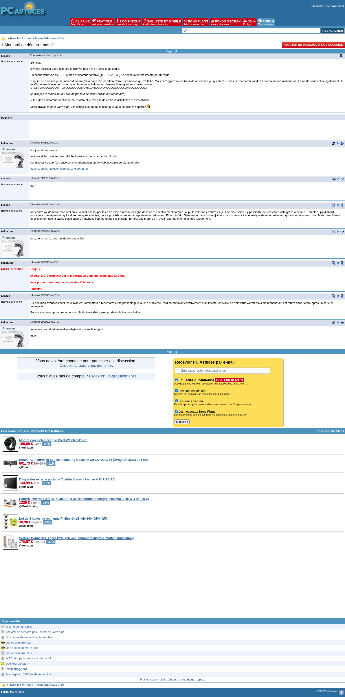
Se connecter (335, 6)
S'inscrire (316, 6)
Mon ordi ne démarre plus (22, 647)
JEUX (249, 22)
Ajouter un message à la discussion (313, 44)
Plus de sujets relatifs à (172, 679)
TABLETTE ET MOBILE (162, 22)
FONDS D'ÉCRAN (226, 22)
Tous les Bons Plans (330, 431)
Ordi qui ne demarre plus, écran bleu (29, 637)
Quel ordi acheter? (17, 663)
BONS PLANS (196, 22)
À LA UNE (80, 22)
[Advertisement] (172, 587)
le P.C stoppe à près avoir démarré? (28, 658)
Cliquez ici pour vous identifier (85, 365)
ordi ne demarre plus (19, 653)
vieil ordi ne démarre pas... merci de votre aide (35, 632)
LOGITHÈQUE (128, 22)
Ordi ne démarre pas (19, 626)
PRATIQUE (102, 22)
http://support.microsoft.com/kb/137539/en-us (59, 168)
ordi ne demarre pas (18, 642)
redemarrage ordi (17, 669)
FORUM (266, 22)
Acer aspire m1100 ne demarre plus (28, 674)
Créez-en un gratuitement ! (112, 376)
